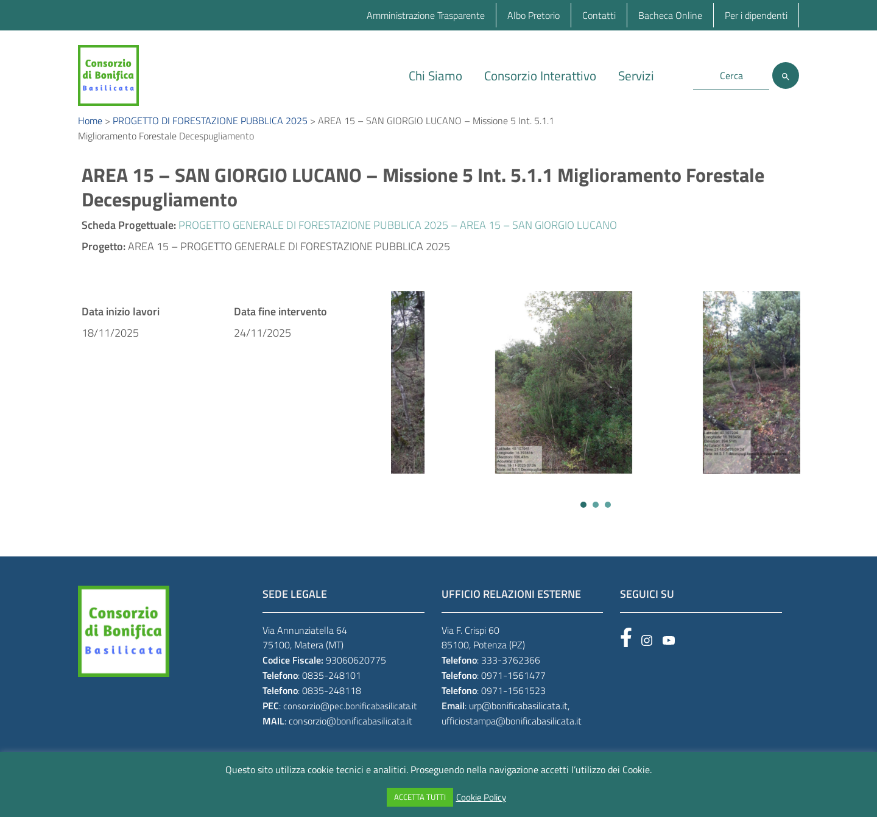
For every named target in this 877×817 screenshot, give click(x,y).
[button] (583, 518)
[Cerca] (785, 75)
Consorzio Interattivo (540, 75)
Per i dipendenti (756, 15)
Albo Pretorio (533, 15)
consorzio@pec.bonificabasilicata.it (350, 719)
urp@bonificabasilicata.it (518, 719)
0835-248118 (331, 703)
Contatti (599, 15)
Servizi (636, 75)
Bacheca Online (670, 15)
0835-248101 (331, 688)
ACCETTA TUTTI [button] (420, 797)
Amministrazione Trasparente (426, 15)
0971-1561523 (513, 703)
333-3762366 (510, 673)
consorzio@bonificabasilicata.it (350, 734)
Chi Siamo (435, 75)
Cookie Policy (481, 797)
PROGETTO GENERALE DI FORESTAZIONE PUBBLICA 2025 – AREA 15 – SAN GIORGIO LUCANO (397, 238)
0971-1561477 (513, 688)
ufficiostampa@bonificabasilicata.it (512, 734)
